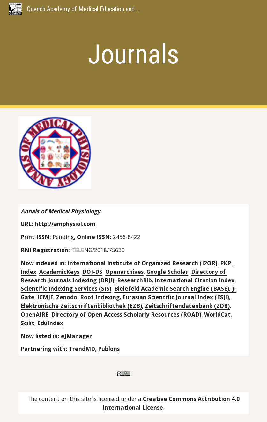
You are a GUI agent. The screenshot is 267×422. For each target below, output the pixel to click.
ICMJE (45, 297)
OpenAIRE (34, 314)
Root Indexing (100, 297)
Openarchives (124, 271)
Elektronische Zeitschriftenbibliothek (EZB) (81, 305)
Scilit (27, 323)
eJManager (76, 336)
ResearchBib (134, 280)
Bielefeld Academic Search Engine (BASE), (173, 288)
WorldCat (217, 314)
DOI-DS (92, 271)
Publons (109, 349)
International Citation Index (194, 280)
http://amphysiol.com (65, 224)
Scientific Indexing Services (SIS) (66, 288)
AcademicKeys (59, 271)
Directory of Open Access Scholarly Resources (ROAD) (126, 314)
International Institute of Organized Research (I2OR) (142, 263)
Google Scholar (167, 271)
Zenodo (66, 297)
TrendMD (82, 349)
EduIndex (50, 323)
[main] (133, 54)
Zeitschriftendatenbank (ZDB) (187, 305)
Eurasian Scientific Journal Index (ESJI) (175, 297)
